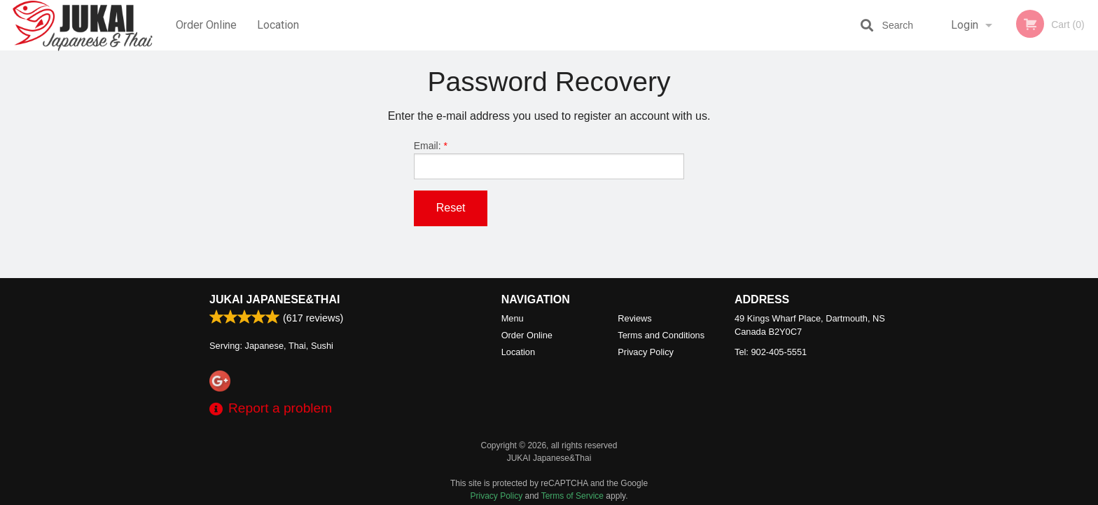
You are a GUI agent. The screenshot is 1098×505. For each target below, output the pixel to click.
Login (964, 25)
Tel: (771, 352)
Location (278, 25)
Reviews (634, 318)
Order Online (206, 25)
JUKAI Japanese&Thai (274, 299)
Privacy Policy (646, 352)
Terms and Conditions (661, 335)
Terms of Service (572, 496)
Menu (512, 318)
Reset (451, 208)
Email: (549, 159)
